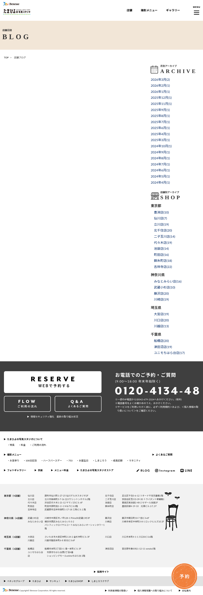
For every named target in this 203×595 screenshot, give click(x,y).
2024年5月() (160, 176)
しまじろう (101, 460)
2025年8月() (160, 116)
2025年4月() (160, 134)
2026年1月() (160, 91)
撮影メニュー (149, 10)
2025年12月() (161, 97)
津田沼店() (163, 347)
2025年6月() (160, 128)
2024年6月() (160, 170)
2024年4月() (160, 182)
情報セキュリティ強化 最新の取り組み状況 (54, 416)
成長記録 (118, 460)
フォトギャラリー (16, 470)
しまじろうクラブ (100, 581)
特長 (12, 444)
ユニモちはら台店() (169, 353)
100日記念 (31, 460)
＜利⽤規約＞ (165, 406)
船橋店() (161, 341)
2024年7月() (160, 164)
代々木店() (163, 242)
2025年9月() (160, 110)
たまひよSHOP (75, 581)
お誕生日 (83, 460)
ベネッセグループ (15, 581)
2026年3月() (160, 79)
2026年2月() (160, 85)
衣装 (40, 470)
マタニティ (135, 460)
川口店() (161, 320)
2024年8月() (160, 158)
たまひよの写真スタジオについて (25, 439)
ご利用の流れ (39, 444)
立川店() (161, 224)
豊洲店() (161, 212)
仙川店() (160, 218)
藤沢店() (161, 293)
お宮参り (14, 460)
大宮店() (161, 314)
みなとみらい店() (167, 281)
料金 (23, 444)
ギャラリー (173, 10)
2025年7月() (160, 122)
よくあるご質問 (164, 454)
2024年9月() (160, 152)
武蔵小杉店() (164, 287)
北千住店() (163, 230)
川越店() (161, 326)
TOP (6, 57)
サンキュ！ (55, 581)
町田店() (161, 254)
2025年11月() (161, 103)
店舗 (129, 10)
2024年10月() (161, 146)
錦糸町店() (163, 260)
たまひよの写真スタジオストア (97, 470)
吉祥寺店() (163, 267)
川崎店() (161, 299)
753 (70, 460)
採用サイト (103, 571)
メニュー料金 (61, 470)
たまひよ (36, 581)
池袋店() (161, 248)
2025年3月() (160, 140)
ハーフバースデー (52, 460)
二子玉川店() (164, 236)
